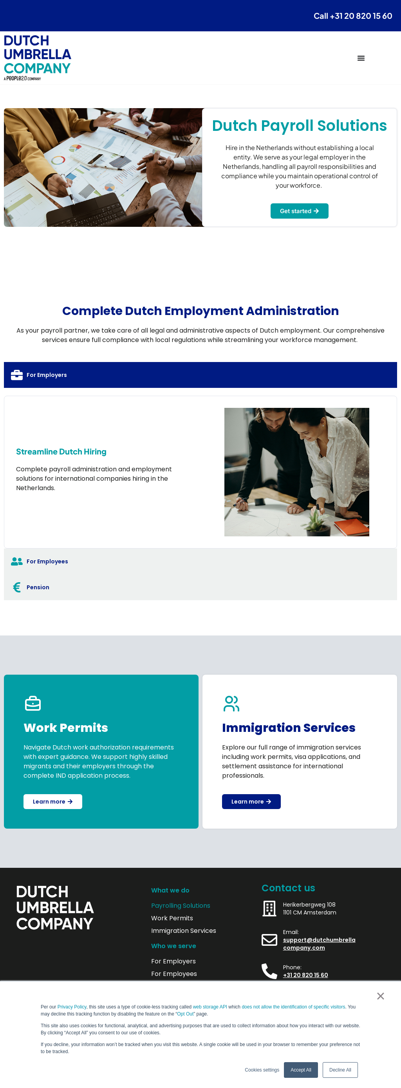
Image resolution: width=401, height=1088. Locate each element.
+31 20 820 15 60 (305, 975)
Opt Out (185, 1014)
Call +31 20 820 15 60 (353, 15)
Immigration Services (183, 931)
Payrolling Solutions (180, 906)
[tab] (200, 375)
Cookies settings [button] (262, 1070)
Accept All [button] (301, 1070)
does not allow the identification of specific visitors (293, 1007)
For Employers (173, 961)
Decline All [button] (340, 1070)
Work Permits (172, 918)
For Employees (174, 974)
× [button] (380, 995)
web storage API (211, 1007)
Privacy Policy (72, 1007)
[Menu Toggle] (361, 58)
